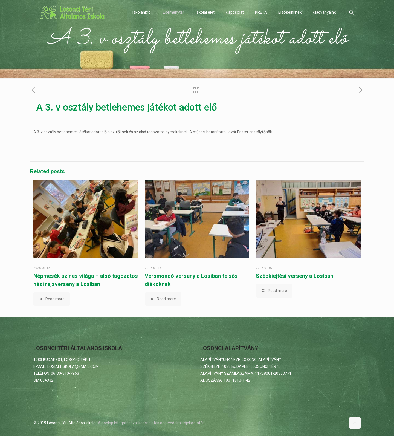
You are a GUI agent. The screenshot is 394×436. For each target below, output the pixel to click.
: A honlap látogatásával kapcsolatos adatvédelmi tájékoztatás (150, 423)
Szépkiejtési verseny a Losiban (294, 276)
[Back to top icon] (355, 423)
